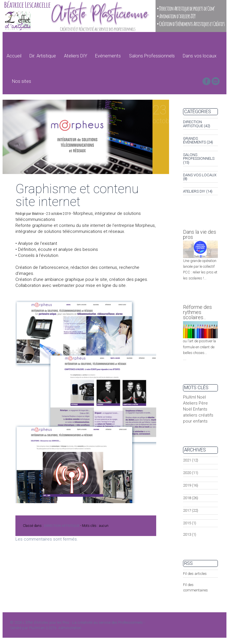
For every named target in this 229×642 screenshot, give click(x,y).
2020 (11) (190, 473)
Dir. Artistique (42, 56)
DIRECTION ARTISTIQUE (61, 526)
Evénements (108, 56)
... (184, 358)
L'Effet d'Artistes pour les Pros (46, 623)
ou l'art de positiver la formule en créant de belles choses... (199, 347)
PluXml (189, 397)
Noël (201, 397)
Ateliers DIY (75, 56)
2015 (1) (189, 523)
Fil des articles (195, 573)
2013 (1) (189, 534)
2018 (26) (190, 498)
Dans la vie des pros (199, 234)
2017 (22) (190, 510)
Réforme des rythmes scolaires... (197, 312)
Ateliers (190, 403)
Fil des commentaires (195, 587)
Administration (69, 628)
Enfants (200, 409)
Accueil (14, 56)
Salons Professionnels (152, 56)
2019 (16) (190, 485)
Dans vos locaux (199, 56)
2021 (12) (190, 460)
